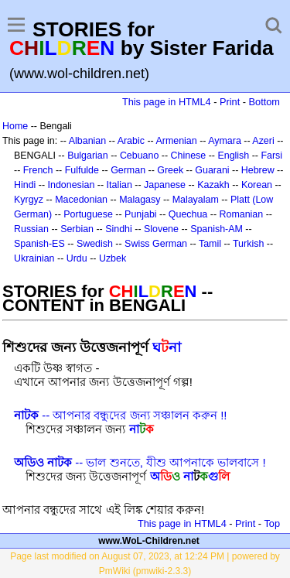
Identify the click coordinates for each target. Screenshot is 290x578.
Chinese (188, 155)
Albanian (87, 140)
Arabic (131, 140)
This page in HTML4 (166, 102)
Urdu (77, 258)
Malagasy (139, 199)
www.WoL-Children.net (149, 540)
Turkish (248, 243)
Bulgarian (87, 155)
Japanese (165, 185)
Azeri (263, 140)
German (128, 170)
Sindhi (118, 229)
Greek (170, 170)
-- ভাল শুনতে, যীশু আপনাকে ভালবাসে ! (140, 462)
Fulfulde (82, 170)
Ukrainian (34, 258)
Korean (256, 185)
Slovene (161, 229)
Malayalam (195, 199)
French (38, 170)
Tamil (210, 243)
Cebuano (139, 155)
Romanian (242, 214)
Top (272, 523)
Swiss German (156, 243)
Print (230, 102)
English (233, 155)
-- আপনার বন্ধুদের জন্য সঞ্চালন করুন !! (120, 415)
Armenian (175, 140)
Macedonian (81, 199)
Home (15, 126)
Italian (119, 185)
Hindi (25, 185)
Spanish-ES (39, 243)
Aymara (224, 140)
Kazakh (213, 185)
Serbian (77, 229)
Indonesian (71, 185)
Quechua (188, 214)
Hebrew (258, 170)
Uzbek (112, 258)
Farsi (271, 155)
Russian (31, 229)
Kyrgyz (28, 199)
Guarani (212, 170)
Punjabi (141, 214)
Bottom (264, 102)
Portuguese (88, 214)
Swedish (95, 243)
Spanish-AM (216, 229)
